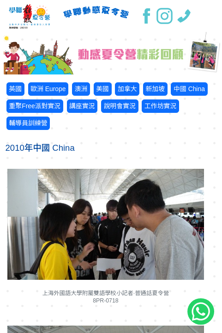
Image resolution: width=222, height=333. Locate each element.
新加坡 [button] (155, 88)
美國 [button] (102, 88)
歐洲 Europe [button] (48, 88)
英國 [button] (15, 88)
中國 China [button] (189, 88)
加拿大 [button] (127, 88)
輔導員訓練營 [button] (28, 123)
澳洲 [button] (80, 88)
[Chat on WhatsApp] (200, 312)
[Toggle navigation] (207, 16)
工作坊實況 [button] (160, 106)
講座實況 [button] (82, 106)
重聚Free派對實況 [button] (34, 106)
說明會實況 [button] (120, 106)
